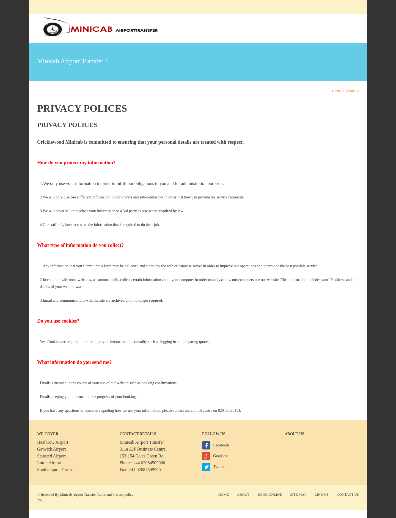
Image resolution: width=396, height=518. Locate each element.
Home (336, 91)
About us (352, 91)
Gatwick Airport (51, 449)
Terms (101, 494)
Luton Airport (49, 462)
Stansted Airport (51, 456)
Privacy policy (123, 494)
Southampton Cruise (55, 469)
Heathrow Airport (52, 442)
